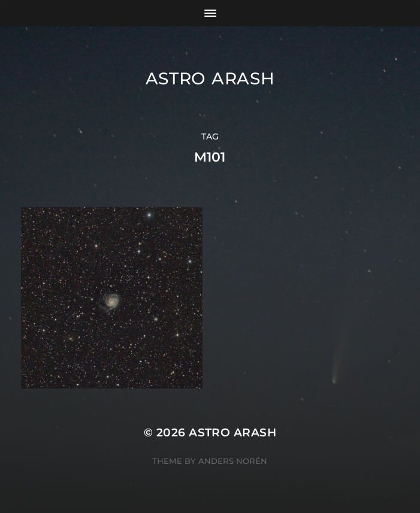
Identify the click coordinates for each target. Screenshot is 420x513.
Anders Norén (232, 461)
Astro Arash (210, 78)
